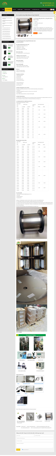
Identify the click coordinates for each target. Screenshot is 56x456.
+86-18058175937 (49, 5)
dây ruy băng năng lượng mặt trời (25, 427)
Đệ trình (18, 449)
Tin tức (14, 9)
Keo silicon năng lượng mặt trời (6, 36)
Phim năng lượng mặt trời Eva (6, 29)
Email (35, 33)
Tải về (40, 33)
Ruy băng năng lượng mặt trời (12, 12)
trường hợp (20, 9)
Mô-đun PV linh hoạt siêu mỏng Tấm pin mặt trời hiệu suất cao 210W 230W (10, 62)
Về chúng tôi (44, 9)
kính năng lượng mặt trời (27, 383)
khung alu (18, 393)
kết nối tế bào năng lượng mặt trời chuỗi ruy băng (43, 426)
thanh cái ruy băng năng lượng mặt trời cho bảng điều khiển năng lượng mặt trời (41, 427)
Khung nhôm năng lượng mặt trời (6, 38)
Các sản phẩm (8, 9)
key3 (34, 24)
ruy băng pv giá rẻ (23, 426)
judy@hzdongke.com (48, 3)
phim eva (26, 393)
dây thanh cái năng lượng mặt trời (31, 426)
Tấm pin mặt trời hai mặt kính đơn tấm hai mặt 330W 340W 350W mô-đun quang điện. (10, 45)
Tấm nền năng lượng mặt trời (6, 31)
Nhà (3, 9)
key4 (34, 25)
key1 (34, 21)
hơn (9, 47)
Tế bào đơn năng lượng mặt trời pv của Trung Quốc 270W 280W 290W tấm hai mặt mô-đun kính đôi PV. (10, 51)
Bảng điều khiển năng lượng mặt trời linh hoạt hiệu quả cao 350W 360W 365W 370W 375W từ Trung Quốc (10, 57)
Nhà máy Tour (27, 9)
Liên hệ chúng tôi (35, 9)
